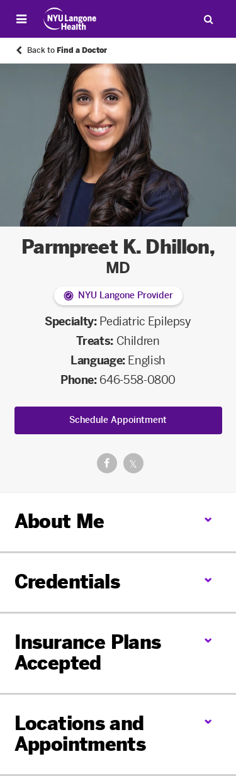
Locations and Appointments (80, 734)
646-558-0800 (137, 380)
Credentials (67, 582)
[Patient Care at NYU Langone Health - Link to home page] (70, 18)
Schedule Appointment (118, 420)
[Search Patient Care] (208, 19)
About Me (59, 521)
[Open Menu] (21, 19)
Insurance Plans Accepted (87, 653)
